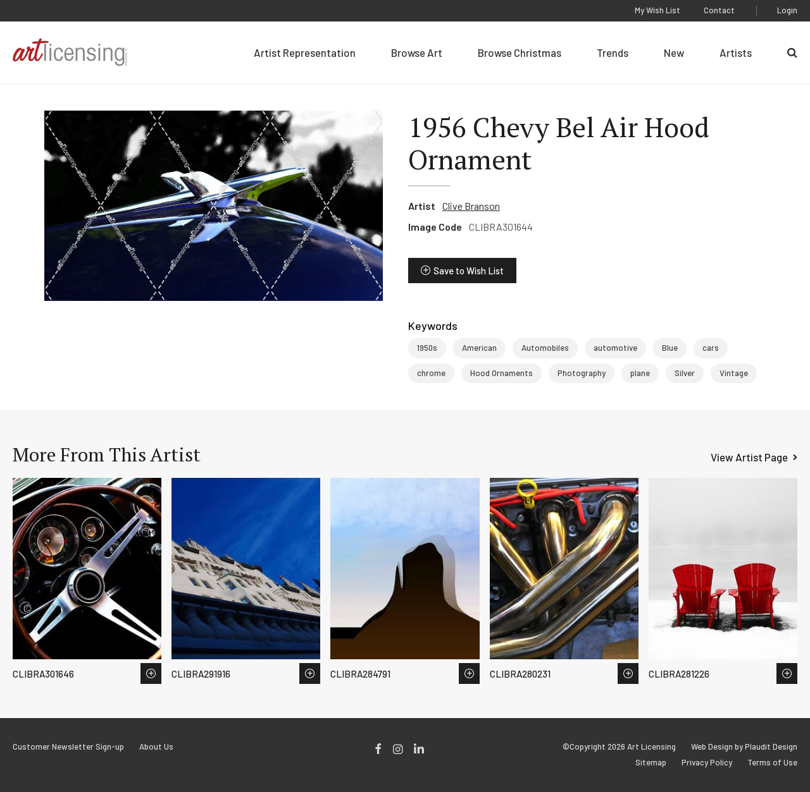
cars (710, 348)
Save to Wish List (468, 270)
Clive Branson (471, 206)
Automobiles (545, 348)
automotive (615, 348)
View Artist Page (749, 457)
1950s (427, 348)
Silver (685, 373)
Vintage (734, 373)
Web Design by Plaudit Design (744, 747)
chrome (431, 373)
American (479, 348)
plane (640, 373)
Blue (670, 348)
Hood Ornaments (501, 373)
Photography (582, 373)
